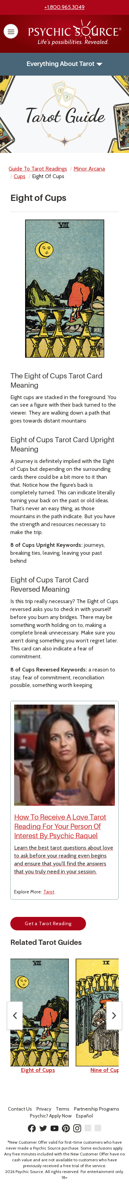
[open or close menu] (10, 31)
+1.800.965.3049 (64, 7)
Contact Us (20, 1109)
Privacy (43, 1109)
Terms (62, 1109)
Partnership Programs (96, 1109)
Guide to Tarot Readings (38, 168)
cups (19, 176)
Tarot (48, 891)
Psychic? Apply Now (51, 1116)
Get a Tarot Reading (48, 923)
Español (84, 1116)
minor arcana (89, 168)
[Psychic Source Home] (75, 43)
